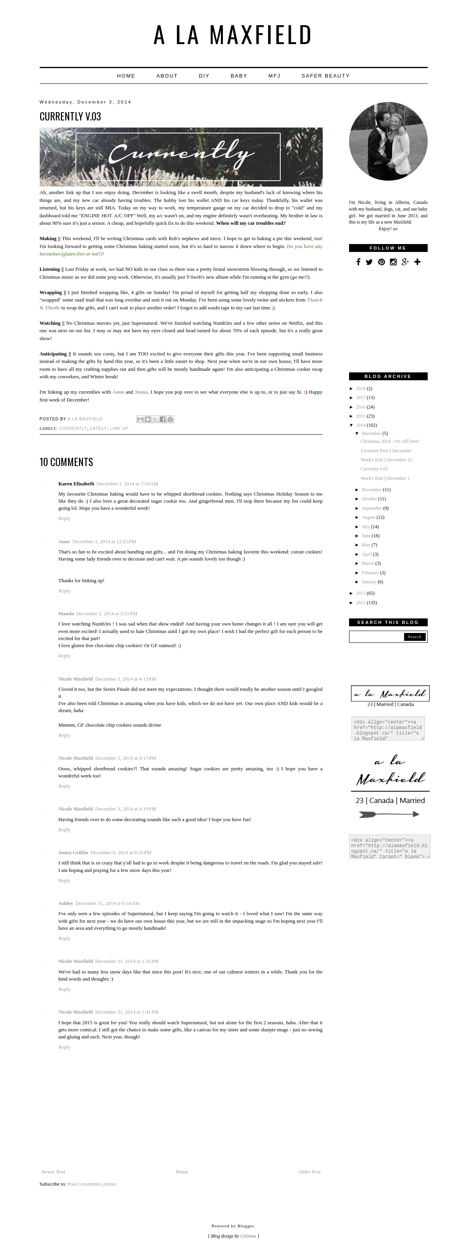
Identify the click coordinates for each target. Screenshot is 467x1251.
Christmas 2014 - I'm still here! (389, 441)
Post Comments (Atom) (92, 1184)
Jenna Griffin (73, 852)
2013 (361, 593)
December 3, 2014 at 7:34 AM (127, 484)
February (371, 573)
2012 (361, 602)
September (372, 508)
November (372, 489)
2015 (361, 416)
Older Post (309, 1172)
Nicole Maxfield (76, 679)
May (366, 545)
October (370, 499)
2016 (361, 407)
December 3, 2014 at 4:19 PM (125, 809)
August (369, 517)
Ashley (66, 903)
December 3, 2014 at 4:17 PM (125, 758)
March (368, 563)
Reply (65, 518)
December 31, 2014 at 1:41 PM (127, 1012)
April (367, 554)
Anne (64, 541)
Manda (66, 613)
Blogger (245, 1225)
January (369, 582)
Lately (98, 428)
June (366, 536)
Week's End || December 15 (386, 460)
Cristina (248, 1236)
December (372, 433)
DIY (204, 76)
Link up (119, 428)
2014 (361, 425)
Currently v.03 (374, 469)
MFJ (274, 76)
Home (126, 76)
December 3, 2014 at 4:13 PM (125, 679)
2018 (361, 388)
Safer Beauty (326, 76)
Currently (73, 428)
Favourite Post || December (386, 450)
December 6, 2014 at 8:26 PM (120, 852)
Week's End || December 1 (385, 478)
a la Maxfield (233, 33)
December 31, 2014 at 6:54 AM (107, 903)
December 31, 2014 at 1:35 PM (127, 961)
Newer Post (53, 1172)
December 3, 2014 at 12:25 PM (104, 541)
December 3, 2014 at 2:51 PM (106, 613)
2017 (361, 397)
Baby (239, 76)
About (167, 76)
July (366, 526)
